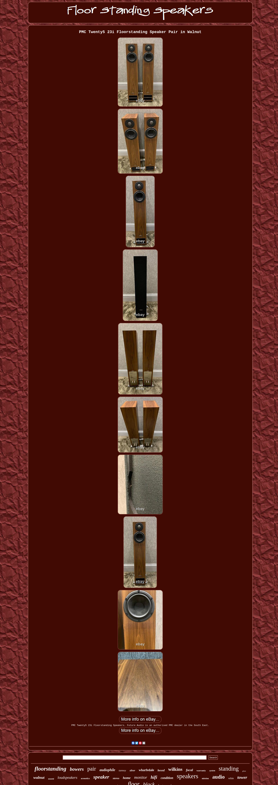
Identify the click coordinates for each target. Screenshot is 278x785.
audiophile (107, 770)
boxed (161, 770)
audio (218, 777)
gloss (244, 771)
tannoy (122, 770)
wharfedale (146, 770)
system (212, 770)
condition (167, 778)
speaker (101, 777)
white (231, 778)
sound (51, 779)
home (126, 778)
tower (242, 777)
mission (205, 778)
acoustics (85, 778)
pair (91, 769)
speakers (187, 776)
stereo (116, 778)
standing (229, 768)
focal (189, 770)
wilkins (175, 769)
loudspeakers (67, 777)
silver (132, 770)
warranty (201, 770)
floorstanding (50, 768)
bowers (77, 769)
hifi (154, 777)
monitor (140, 777)
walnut (38, 777)
